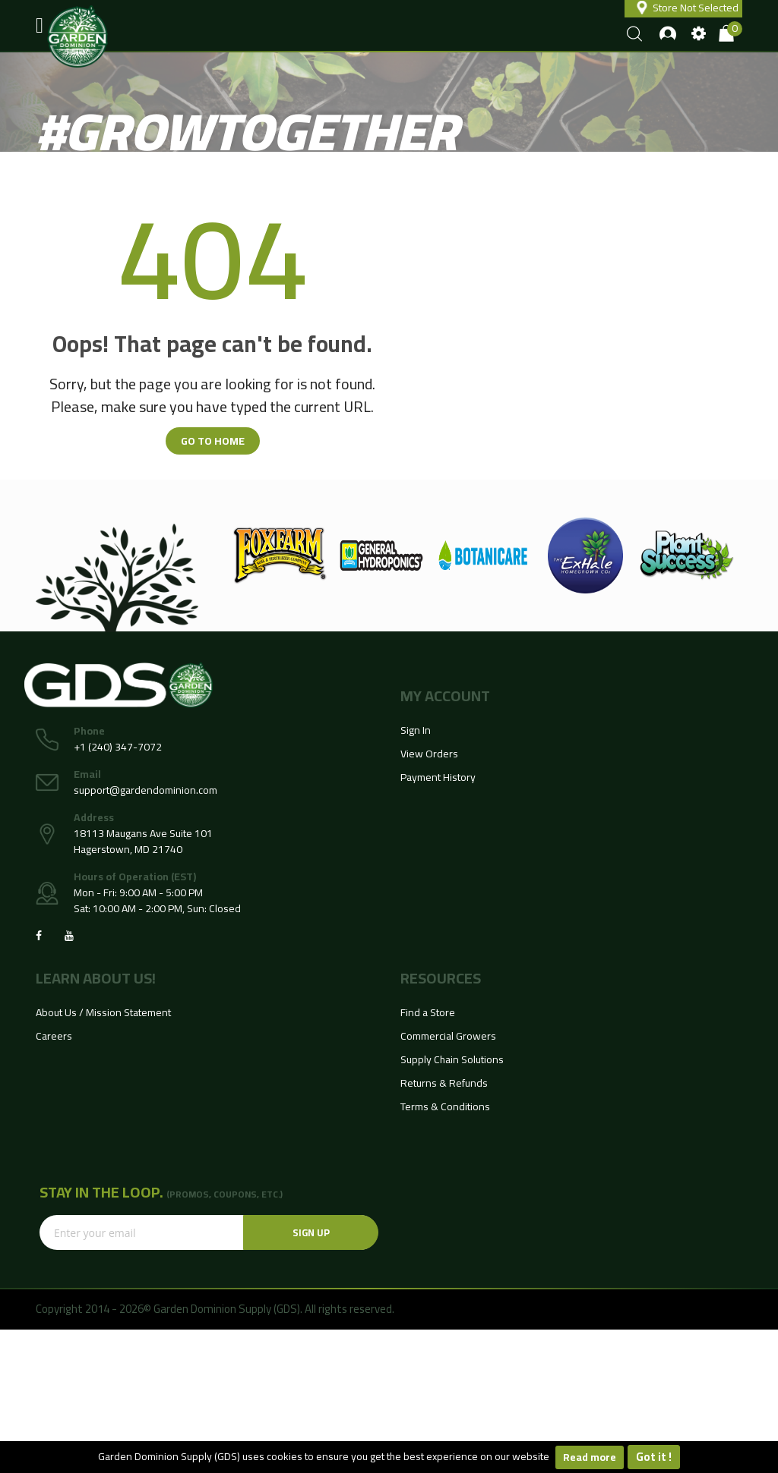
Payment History (438, 777)
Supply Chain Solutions (452, 1059)
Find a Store (427, 1012)
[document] (389, 1457)
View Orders (429, 753)
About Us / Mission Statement (103, 1012)
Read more (589, 1457)
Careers (54, 1036)
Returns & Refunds (444, 1083)
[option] (279, 555)
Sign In (415, 730)
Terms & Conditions (445, 1106)
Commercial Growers (448, 1036)
